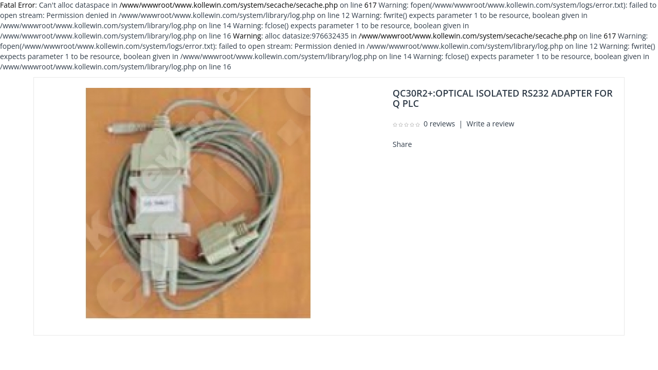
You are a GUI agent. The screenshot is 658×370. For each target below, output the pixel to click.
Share (402, 144)
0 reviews (439, 123)
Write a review (491, 123)
